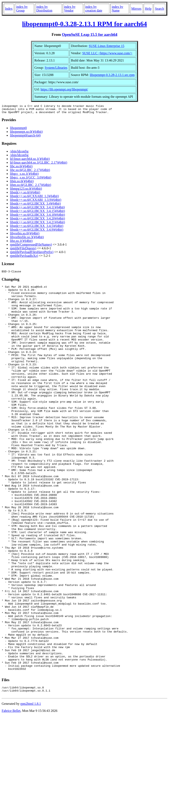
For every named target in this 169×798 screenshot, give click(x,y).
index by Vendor (70, 8)
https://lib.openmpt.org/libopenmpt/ (64, 89)
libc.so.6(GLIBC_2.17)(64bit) (30, 172)
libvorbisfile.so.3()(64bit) (27, 239)
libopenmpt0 (18, 130)
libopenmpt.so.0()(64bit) (26, 133)
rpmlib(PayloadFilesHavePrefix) (31, 254)
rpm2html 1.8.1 (30, 785)
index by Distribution (44, 8)
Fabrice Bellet (11, 792)
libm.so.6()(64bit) (22, 183)
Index (8, 8)
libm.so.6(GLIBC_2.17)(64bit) (30, 186)
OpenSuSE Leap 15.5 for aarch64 (89, 34)
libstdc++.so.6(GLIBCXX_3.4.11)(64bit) (37, 209)
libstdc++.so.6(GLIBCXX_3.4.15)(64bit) (37, 213)
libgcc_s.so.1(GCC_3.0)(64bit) (30, 179)
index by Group (22, 8)
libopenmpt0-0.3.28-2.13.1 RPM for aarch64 (84, 24)
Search (159, 8)
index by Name (117, 8)
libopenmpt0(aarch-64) (25, 137)
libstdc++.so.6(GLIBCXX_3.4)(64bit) (35, 205)
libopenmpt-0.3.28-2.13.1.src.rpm (112, 75)
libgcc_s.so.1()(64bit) (24, 175)
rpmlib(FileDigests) (23, 250)
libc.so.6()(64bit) (21, 168)
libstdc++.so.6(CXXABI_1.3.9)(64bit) (35, 201)
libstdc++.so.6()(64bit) (25, 194)
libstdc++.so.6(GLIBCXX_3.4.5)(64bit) (36, 227)
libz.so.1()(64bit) (21, 242)
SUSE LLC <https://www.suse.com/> (107, 53)
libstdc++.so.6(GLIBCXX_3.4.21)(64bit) (37, 224)
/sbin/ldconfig (19, 153)
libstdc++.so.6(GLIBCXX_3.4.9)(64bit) (36, 231)
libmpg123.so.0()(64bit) (26, 190)
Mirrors (136, 8)
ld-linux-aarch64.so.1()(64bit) (30, 160)
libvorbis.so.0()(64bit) (24, 235)
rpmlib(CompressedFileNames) (31, 246)
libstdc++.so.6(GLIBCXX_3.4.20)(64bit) (37, 220)
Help (148, 8)
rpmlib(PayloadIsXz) (24, 257)
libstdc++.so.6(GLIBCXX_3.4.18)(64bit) (37, 216)
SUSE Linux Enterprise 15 (106, 46)
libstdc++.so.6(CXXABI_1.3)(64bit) (34, 198)
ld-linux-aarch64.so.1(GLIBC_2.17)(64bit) (38, 164)
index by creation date (93, 8)
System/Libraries (56, 67)
